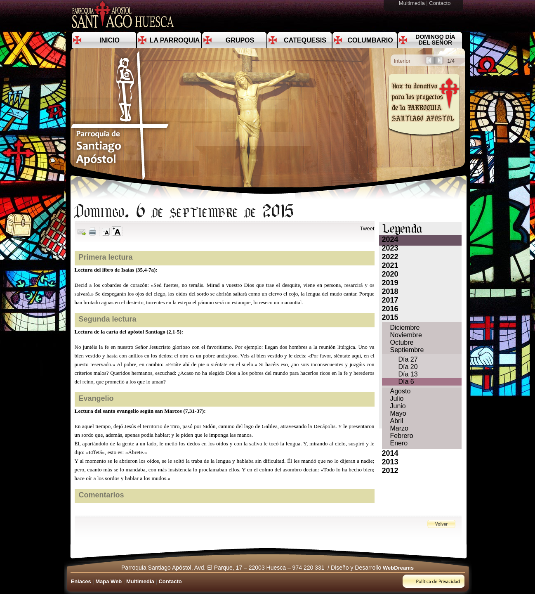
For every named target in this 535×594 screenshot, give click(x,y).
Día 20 (408, 366)
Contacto (440, 3)
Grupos (240, 40)
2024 (390, 239)
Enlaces (81, 581)
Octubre (402, 342)
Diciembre (405, 327)
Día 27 (408, 359)
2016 (390, 309)
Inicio (109, 40)
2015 (390, 317)
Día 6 (406, 381)
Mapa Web (108, 581)
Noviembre (406, 334)
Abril (396, 420)
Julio (397, 398)
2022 (390, 257)
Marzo (399, 428)
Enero (399, 443)
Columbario (370, 40)
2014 (390, 453)
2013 (390, 462)
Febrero (401, 435)
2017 (390, 300)
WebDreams (398, 568)
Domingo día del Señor (435, 39)
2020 (390, 274)
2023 (390, 248)
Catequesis (305, 40)
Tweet (367, 228)
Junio (398, 405)
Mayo (398, 413)
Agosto (400, 391)
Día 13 (408, 374)
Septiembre (407, 349)
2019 (390, 283)
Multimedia (412, 3)
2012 (390, 470)
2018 (390, 291)
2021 (390, 265)
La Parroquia (175, 40)
